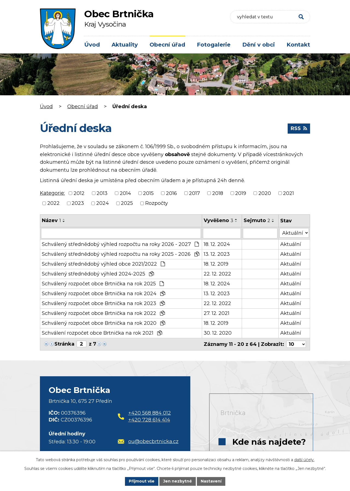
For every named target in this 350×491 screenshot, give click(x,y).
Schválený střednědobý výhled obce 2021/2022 (103, 264)
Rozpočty (156, 203)
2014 (125, 193)
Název (51, 220)
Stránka (64, 344)
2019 (240, 193)
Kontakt (298, 44)
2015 (148, 193)
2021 (288, 193)
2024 (102, 203)
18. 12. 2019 (216, 264)
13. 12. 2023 (217, 254)
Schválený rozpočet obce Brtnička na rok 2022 (103, 313)
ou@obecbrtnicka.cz (148, 441)
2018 (217, 193)
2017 (194, 193)
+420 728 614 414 (149, 420)
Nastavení (211, 481)
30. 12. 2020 (218, 333)
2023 (78, 203)
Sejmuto (257, 220)
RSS (299, 128)
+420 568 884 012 (149, 413)
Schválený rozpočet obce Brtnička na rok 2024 (103, 294)
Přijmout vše (141, 481)
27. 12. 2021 (216, 313)
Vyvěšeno (218, 220)
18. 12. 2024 (217, 244)
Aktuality (125, 44)
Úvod (92, 44)
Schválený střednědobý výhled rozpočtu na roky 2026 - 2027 (120, 244)
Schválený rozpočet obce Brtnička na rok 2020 (103, 323)
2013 (102, 193)
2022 (53, 203)
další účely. (304, 459)
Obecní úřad (167, 44)
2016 (171, 193)
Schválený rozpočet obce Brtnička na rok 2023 (103, 303)
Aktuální (290, 244)
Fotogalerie (214, 44)
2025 (127, 203)
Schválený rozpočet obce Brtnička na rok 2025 (103, 284)
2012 (79, 193)
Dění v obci (258, 44)
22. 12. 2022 (217, 274)
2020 (264, 193)
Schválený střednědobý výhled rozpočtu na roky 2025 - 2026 (120, 254)
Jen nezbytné (177, 481)
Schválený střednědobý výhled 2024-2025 (98, 274)
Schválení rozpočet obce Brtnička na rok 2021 (102, 333)
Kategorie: (52, 193)
